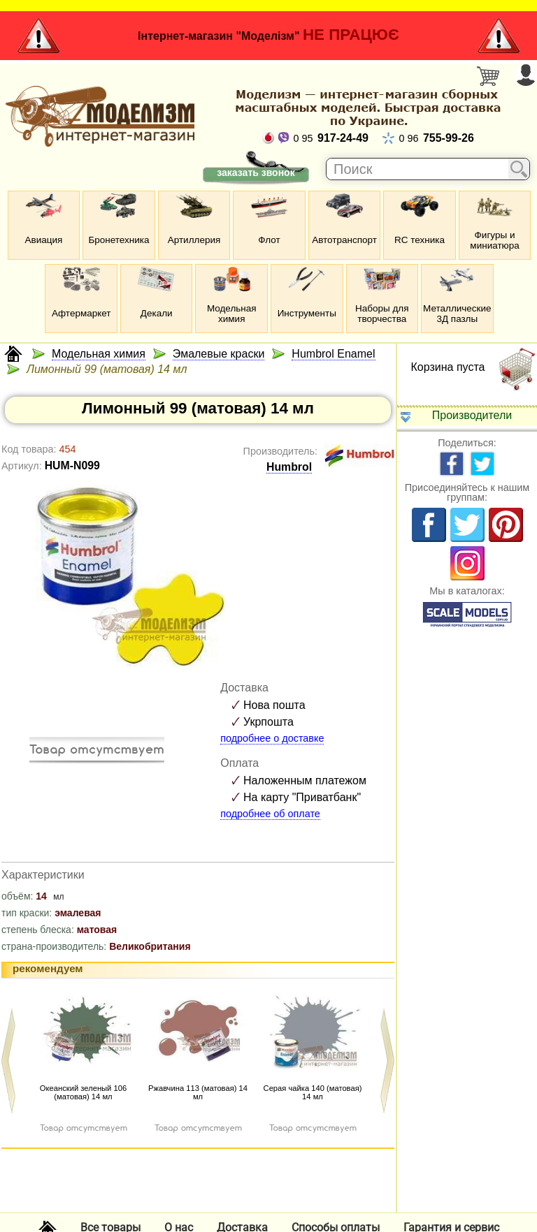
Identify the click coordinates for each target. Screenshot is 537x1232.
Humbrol (289, 467)
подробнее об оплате (270, 813)
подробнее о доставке (272, 738)
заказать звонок (255, 172)
